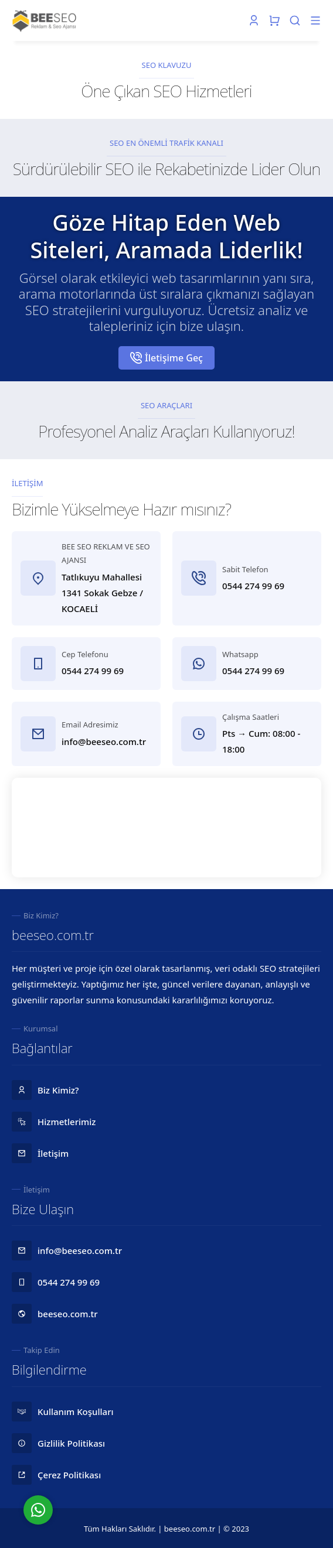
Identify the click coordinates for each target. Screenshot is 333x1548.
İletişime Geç (166, 357)
